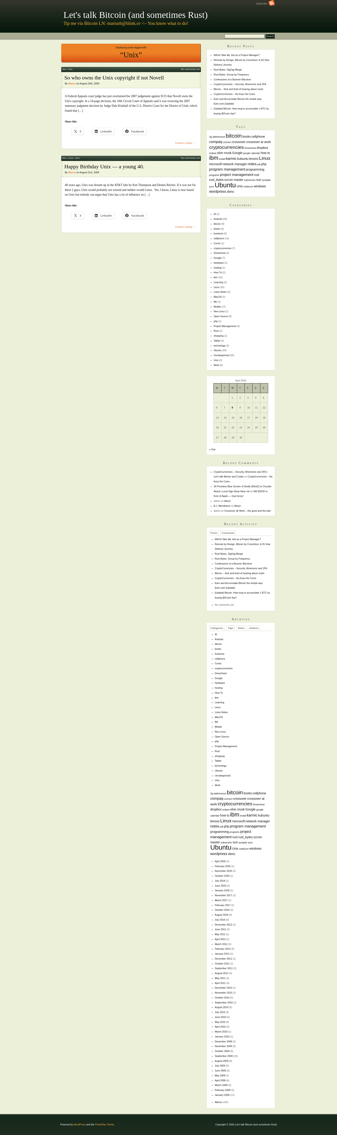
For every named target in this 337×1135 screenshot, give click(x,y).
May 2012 (220, 934)
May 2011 (220, 978)
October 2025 (222, 875)
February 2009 (223, 1090)
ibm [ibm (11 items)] (213, 158)
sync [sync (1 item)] (211, 186)
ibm (64, 69)
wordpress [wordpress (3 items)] (217, 191)
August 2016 (221, 914)
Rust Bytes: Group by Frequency (231, 74)
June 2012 (220, 929)
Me (215, 301)
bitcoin (217, 223)
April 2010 (220, 1026)
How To (218, 272)
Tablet (217, 340)
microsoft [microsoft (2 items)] (215, 164)
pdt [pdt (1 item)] (259, 164)
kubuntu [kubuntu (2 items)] (243, 158)
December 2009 (223, 1041)
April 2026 (220, 861)
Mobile (217, 306)
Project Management (225, 326)
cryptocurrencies (223, 248)
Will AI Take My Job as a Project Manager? (237, 55)
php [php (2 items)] (264, 164)
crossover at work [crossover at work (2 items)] (258, 142)
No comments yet (190, 69)
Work (216, 365)
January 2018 (222, 890)
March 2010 (221, 1031)
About (227, 501)
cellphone (219, 238)
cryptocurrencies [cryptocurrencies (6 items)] (226, 147)
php (216, 321)
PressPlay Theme (104, 1124)
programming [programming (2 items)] (255, 169)
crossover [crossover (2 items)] (239, 142)
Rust (216, 330)
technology (219, 345)
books (217, 228)
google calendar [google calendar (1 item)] (251, 153)
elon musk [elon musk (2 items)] (224, 153)
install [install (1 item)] (222, 159)
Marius (72, 83)
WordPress (80, 1124)
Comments (228, 533)
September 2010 (224, 1002)
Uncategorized (221, 355)
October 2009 (222, 1051)
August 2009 (221, 1061)
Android (218, 219)
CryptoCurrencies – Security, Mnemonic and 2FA (240, 84)
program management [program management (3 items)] (227, 169)
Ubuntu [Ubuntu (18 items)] (225, 185)
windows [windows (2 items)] (260, 186)
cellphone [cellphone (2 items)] (258, 136)
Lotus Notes (220, 292)
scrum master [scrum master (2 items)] (233, 180)
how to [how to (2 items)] (265, 153)
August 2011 (221, 973)
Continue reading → (185, 142)
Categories (217, 628)
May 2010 (220, 1022)
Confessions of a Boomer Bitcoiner (232, 79)
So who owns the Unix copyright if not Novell (114, 78)
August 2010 (221, 1007)
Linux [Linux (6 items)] (264, 158)
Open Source (221, 316)
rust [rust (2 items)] (256, 175)
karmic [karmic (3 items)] (231, 158)
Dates (241, 628)
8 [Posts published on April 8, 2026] (232, 407)
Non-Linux (219, 311)
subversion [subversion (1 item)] (250, 180)
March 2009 (221, 1085)
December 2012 (223, 924)
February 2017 (223, 905)
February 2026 (223, 866)
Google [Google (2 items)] (237, 153)
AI (215, 214)
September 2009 (224, 1056)
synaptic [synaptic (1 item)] (266, 180)
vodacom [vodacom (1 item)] (248, 186)
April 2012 (220, 939)
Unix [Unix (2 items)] (239, 186)
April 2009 (220, 1080)
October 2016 (222, 909)
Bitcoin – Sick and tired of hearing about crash (238, 89)
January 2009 (222, 1095)
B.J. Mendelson (222, 505)
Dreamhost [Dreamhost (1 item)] (250, 148)
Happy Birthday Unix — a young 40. (104, 166)
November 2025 (223, 871)
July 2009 (220, 1065)
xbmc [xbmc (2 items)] (230, 191)
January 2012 (222, 953)
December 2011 (223, 958)
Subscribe (265, 3)
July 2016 (220, 919)
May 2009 (220, 1075)
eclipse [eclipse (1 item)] (213, 153)
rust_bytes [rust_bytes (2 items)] (216, 180)
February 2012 (223, 948)
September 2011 (224, 968)
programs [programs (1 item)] (214, 175)
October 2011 (222, 963)
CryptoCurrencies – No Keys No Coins (234, 94)
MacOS (218, 296)
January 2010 (222, 1036)
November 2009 (223, 1046)
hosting (217, 267)
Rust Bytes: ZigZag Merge (228, 69)
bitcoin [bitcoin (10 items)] (234, 136)
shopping (218, 335)
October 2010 (222, 997)
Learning (218, 282)
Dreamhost (219, 253)
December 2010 (223, 987)
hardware (219, 262)
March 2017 (221, 900)
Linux (71, 158)
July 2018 (220, 880)
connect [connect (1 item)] (227, 142)
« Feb (212, 449)
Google (217, 257)
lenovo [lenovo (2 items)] (254, 158)
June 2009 (220, 1070)
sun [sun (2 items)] (258, 180)
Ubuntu (217, 350)
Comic (217, 243)
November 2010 (223, 992)
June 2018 (220, 885)
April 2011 (220, 983)
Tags (230, 628)
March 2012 (221, 944)
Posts (214, 533)
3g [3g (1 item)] (210, 136)
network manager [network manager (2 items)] (235, 164)
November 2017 (223, 895)
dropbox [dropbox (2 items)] (262, 148)
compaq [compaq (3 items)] (215, 142)
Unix (70, 69)
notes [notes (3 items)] (252, 164)
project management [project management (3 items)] (236, 175)
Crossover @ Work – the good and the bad (247, 510)
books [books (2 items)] (246, 136)
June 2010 (220, 1017)
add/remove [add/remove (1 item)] (219, 136)
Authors (254, 628)
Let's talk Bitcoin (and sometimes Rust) (135, 15)
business (218, 233)
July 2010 (220, 1012)
